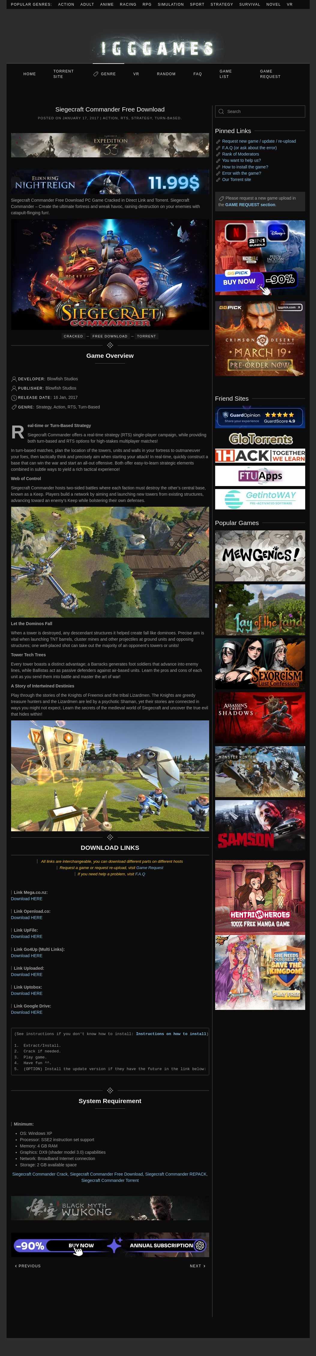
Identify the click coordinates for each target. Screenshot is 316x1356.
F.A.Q (140, 874)
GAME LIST (226, 74)
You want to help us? (241, 160)
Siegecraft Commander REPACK (175, 1174)
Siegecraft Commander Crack (40, 1174)
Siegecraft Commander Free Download (106, 1174)
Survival (249, 4)
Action (66, 4)
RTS (124, 118)
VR (290, 4)
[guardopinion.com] (260, 416)
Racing (128, 4)
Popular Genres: (31, 4)
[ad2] (255, 897)
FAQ (198, 74)
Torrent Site (63, 74)
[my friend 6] (260, 475)
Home (29, 74)
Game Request (149, 867)
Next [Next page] (198, 1266)
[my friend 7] (260, 499)
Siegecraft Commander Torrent (110, 1180)
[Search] (260, 111)
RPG (147, 4)
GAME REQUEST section (250, 204)
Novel (273, 4)
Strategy (222, 4)
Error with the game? (241, 173)
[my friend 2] (260, 438)
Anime (107, 4)
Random (166, 74)
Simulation (171, 4)
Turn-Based (168, 118)
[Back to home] (158, 36)
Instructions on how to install (171, 1034)
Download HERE (27, 898)
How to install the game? (245, 167)
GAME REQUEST (270, 74)
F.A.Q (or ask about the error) (249, 147)
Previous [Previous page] (27, 1266)
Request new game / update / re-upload (259, 141)
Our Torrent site (236, 179)
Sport (197, 4)
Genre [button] (108, 74)
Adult (87, 4)
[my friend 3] (260, 455)
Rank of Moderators (240, 154)
